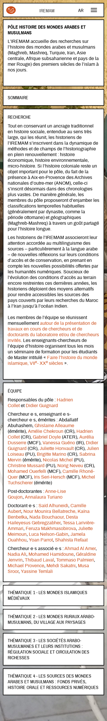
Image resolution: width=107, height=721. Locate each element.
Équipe (15, 391)
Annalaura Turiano (43, 497)
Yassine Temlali (37, 571)
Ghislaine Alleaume (54, 425)
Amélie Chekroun (45, 431)
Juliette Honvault (56, 448)
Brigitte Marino (51, 454)
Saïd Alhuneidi (53, 505)
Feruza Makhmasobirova (51, 528)
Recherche (19, 117)
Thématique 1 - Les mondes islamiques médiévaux (47, 595)
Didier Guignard (42, 405)
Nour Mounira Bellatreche (49, 511)
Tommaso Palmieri (75, 560)
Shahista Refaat (71, 540)
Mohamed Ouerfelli (27, 471)
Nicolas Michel (58, 460)
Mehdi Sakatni (61, 565)
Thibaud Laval (39, 560)
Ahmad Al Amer (80, 548)
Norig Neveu (70, 465)
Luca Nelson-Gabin (48, 534)
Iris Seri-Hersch (49, 477)
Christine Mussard (26, 465)
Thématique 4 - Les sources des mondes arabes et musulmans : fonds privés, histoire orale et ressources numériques (53, 681)
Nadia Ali (17, 554)
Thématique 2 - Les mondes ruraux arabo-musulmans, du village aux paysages (51, 619)
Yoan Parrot (41, 540)
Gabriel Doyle (47, 437)
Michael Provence (26, 565)
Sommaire (18, 98)
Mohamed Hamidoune (51, 554)
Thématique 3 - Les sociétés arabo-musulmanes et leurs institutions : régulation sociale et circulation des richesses (48, 649)
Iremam (11, 10)
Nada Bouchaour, (47, 517)
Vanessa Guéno (59, 443)
